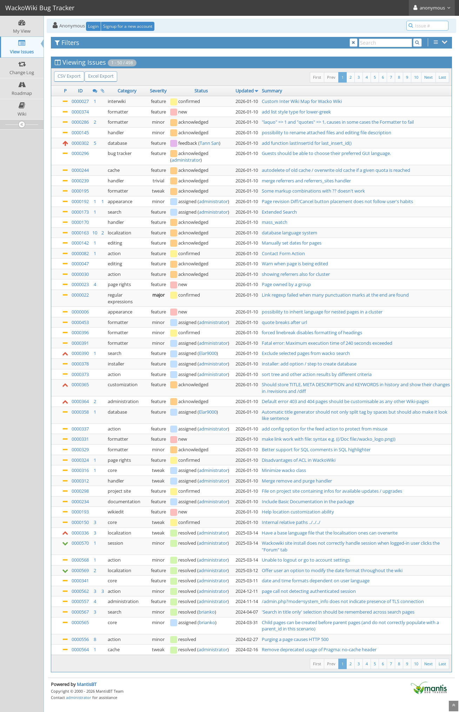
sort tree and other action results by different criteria (317, 374)
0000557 (80, 601)
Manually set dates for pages (291, 243)
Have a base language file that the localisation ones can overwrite (330, 533)
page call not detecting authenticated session (309, 591)
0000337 (80, 429)
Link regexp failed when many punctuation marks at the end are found (335, 295)
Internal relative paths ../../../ (291, 522)
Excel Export (101, 76)
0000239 (80, 180)
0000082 (80, 253)
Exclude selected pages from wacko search (306, 353)
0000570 (80, 543)
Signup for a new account (127, 26)
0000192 (80, 201)
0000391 (80, 343)
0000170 (80, 222)
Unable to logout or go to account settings (306, 560)
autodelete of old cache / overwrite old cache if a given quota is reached (336, 170)
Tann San (209, 143)
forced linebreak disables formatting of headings (312, 332)
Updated (244, 91)
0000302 (80, 143)
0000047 (80, 263)
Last (442, 77)
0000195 (80, 191)
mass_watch (274, 222)
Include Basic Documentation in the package (308, 501)
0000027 (80, 101)
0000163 (80, 232)
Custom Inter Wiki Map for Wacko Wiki (302, 101)
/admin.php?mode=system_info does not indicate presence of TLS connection (343, 601)
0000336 (80, 533)
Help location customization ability (298, 512)
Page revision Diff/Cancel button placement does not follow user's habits (337, 201)
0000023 (80, 284)
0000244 (80, 170)
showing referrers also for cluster (296, 274)
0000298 (80, 491)
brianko (207, 612)
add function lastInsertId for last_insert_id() (307, 143)
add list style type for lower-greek (296, 112)
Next (428, 77)
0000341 (80, 580)
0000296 (80, 153)
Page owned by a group (286, 284)
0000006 (80, 312)
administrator (186, 160)
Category (127, 91)
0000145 (80, 132)
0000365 (80, 384)
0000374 (80, 112)
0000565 (80, 622)
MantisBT (87, 684)
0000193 (80, 512)
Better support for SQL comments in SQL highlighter (316, 449)
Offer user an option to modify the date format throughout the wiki (332, 570)
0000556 (80, 639)
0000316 (80, 470)
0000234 (80, 501)
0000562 (80, 591)
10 (416, 77)
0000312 (80, 481)
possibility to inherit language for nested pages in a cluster (322, 312)
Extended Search (279, 212)
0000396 (80, 332)
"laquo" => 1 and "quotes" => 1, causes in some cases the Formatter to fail (338, 122)
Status (201, 91)
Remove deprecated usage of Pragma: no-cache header (319, 649)
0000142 (80, 243)
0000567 (80, 612)
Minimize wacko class (284, 470)
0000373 (80, 374)
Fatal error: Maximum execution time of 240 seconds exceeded (327, 343)
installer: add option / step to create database (309, 364)
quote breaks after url (284, 322)
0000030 (80, 274)
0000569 (80, 570)
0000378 (80, 364)
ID (80, 91)
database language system (289, 232)
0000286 (80, 122)
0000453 (80, 322)
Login (93, 26)
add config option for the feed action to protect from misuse (324, 429)
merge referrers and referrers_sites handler (306, 180)
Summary (272, 91)
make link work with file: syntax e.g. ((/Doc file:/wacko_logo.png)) (328, 439)
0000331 (80, 439)
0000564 (80, 649)
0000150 (80, 522)
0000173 (80, 212)
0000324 (80, 460)
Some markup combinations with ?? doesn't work (313, 191)
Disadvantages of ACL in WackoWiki (298, 460)
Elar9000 (208, 353)
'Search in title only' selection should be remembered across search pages (338, 612)
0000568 (80, 560)
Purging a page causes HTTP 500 (295, 639)
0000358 (80, 412)
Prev (331, 77)
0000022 (80, 295)
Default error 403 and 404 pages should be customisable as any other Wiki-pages (345, 401)
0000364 (80, 401)
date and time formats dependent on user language (316, 580)
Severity (158, 91)
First (317, 77)
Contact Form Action (283, 253)
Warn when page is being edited (295, 263)
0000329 (80, 449)
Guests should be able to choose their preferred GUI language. (326, 153)
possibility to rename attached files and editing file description (326, 132)
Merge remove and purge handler (297, 481)
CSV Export (69, 76)
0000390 (80, 353)
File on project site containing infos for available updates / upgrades (332, 491)
